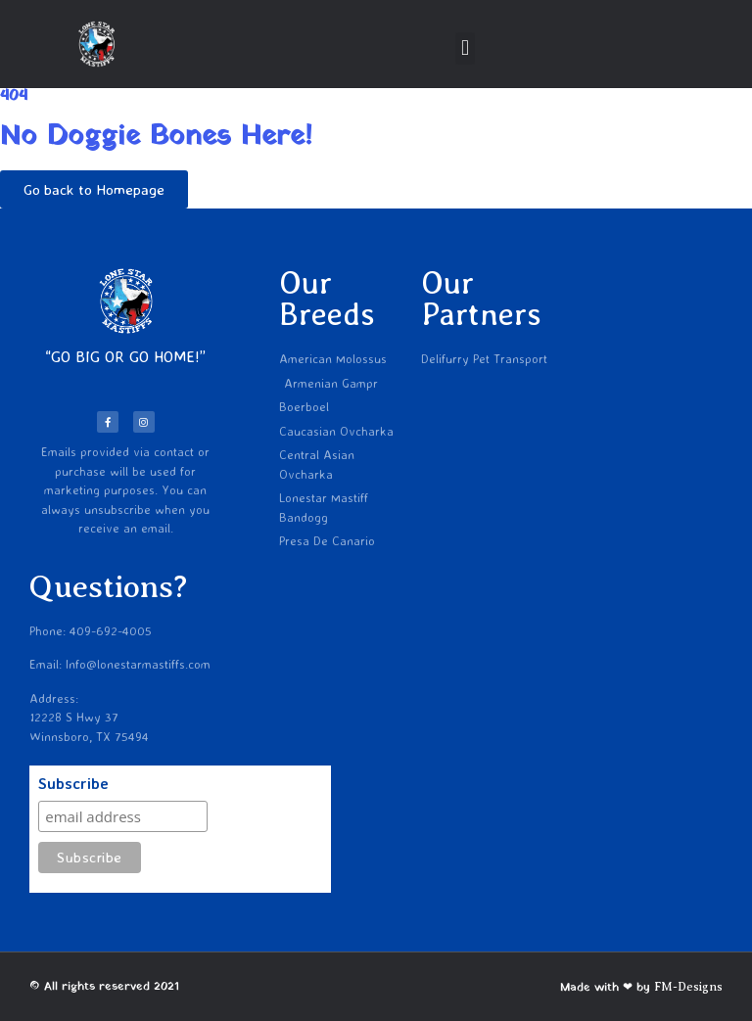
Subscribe (73, 784)
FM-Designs (688, 987)
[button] (464, 48)
